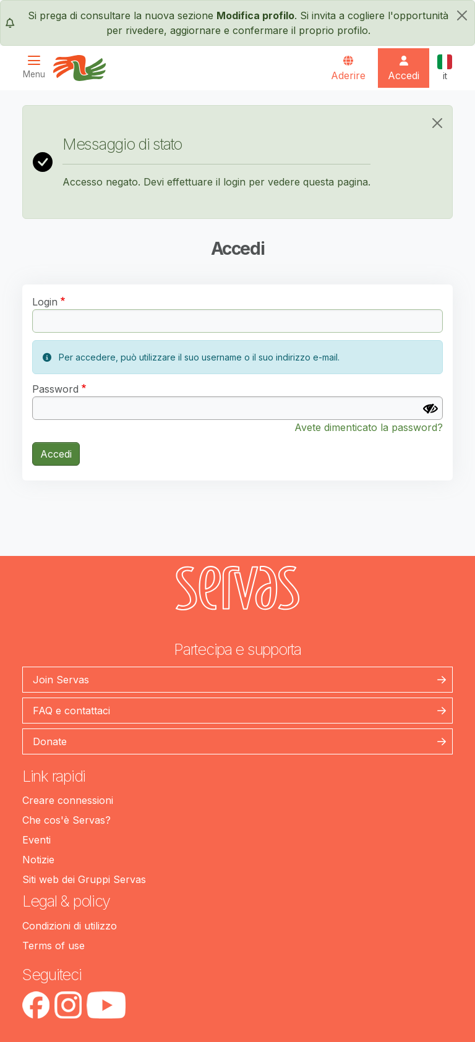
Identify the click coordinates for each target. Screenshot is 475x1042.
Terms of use (53, 945)
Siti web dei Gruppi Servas (84, 879)
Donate (50, 741)
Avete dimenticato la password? (368, 427)
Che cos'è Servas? (66, 820)
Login (45, 302)
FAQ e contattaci (71, 710)
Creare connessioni (67, 800)
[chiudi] (462, 15)
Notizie (38, 859)
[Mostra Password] (430, 409)
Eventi (36, 840)
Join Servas (61, 679)
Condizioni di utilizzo (69, 926)
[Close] (437, 123)
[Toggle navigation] (37, 67)
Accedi (56, 454)
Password (55, 389)
